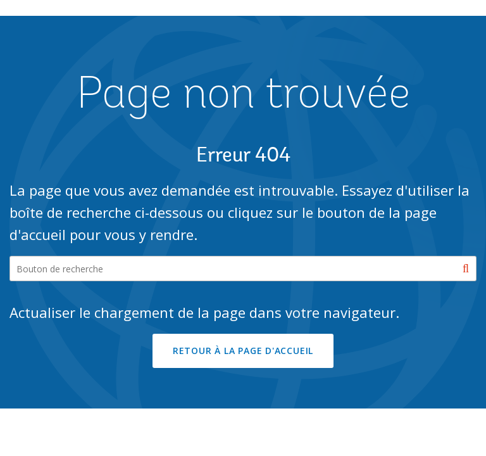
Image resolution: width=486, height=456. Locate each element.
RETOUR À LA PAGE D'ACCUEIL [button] (243, 351)
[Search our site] (243, 268)
